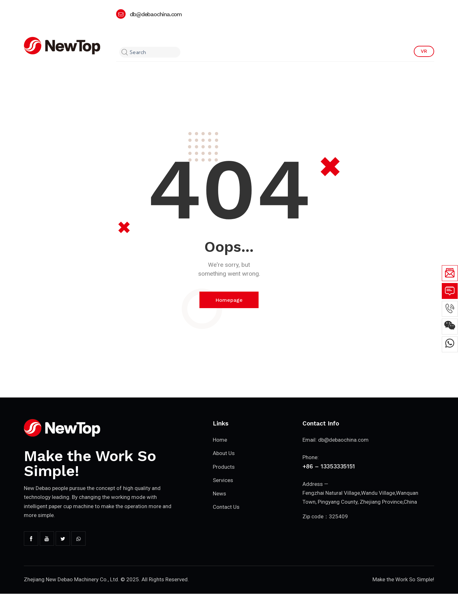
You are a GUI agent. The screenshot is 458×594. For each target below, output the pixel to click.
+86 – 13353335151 (328, 466)
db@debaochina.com (343, 440)
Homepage (229, 300)
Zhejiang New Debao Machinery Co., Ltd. (72, 580)
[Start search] (123, 52)
